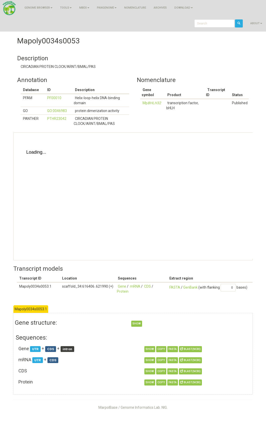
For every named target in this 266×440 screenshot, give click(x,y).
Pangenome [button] (107, 7)
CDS (147, 286)
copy (161, 349)
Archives (160, 7)
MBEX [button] (84, 7)
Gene (122, 286)
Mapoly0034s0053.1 (31, 309)
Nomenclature (135, 7)
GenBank (190, 287)
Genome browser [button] (38, 7)
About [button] (256, 23)
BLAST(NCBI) (190, 349)
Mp (152, 103)
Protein (122, 291)
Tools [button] (66, 7)
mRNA (135, 286)
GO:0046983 (57, 111)
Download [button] (183, 7)
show (136, 323)
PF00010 (54, 98)
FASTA (174, 287)
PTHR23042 (56, 119)
